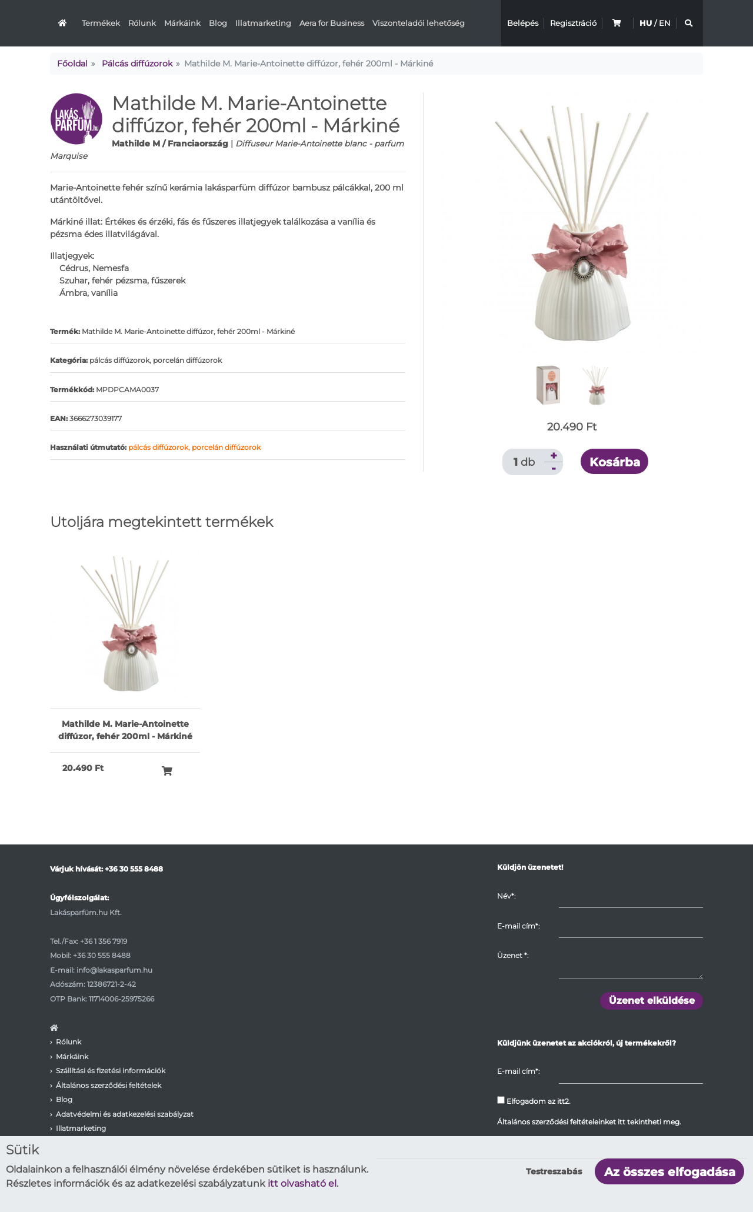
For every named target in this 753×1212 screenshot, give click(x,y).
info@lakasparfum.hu (114, 970)
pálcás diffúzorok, (160, 447)
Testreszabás (554, 1171)
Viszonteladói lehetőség (418, 23)
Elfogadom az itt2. (534, 1101)
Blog (218, 23)
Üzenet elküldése (652, 1000)
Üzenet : (512, 955)
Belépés (522, 23)
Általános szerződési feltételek (108, 1085)
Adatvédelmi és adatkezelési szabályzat (125, 1114)
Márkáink (182, 23)
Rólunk (142, 23)
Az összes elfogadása (669, 1172)
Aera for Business (331, 23)
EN (665, 23)
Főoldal (72, 63)
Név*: (506, 896)
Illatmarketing (263, 23)
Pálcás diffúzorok (137, 63)
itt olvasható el (302, 1183)
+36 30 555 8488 (134, 868)
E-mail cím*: (518, 925)
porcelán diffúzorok (226, 447)
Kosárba (614, 462)
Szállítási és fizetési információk (110, 1070)
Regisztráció (573, 23)
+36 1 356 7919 (103, 941)
